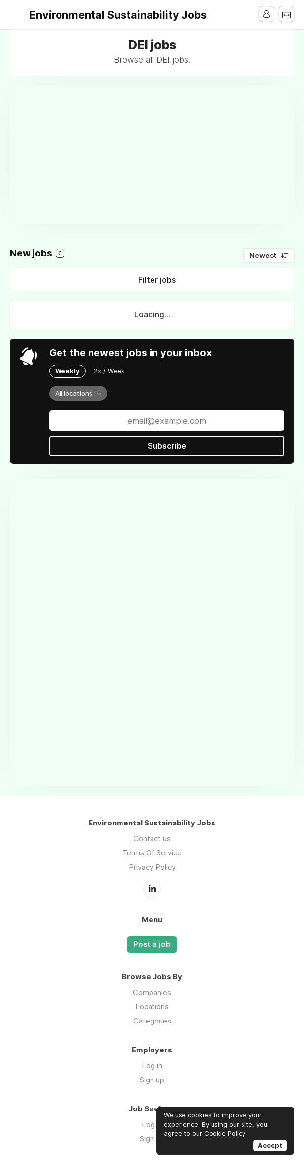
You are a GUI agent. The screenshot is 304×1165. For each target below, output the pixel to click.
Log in (152, 1065)
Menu (17, 14)
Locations (152, 1006)
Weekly (67, 371)
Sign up (152, 1079)
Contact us (152, 838)
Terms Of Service (152, 852)
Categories (152, 1020)
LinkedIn (152, 889)
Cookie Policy (224, 1133)
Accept (270, 1145)
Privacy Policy (152, 867)
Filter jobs (157, 279)
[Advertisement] (157, 154)
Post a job (152, 943)
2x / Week (109, 371)
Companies (152, 991)
